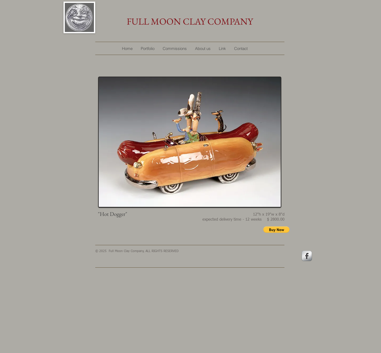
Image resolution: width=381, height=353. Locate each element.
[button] (276, 229)
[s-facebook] (307, 256)
